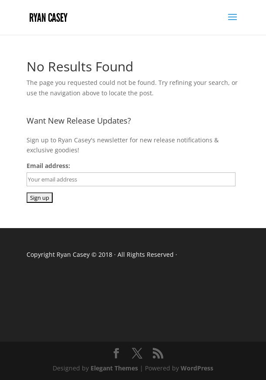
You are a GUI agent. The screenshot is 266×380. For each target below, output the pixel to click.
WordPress (197, 368)
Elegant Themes (114, 368)
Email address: (48, 165)
